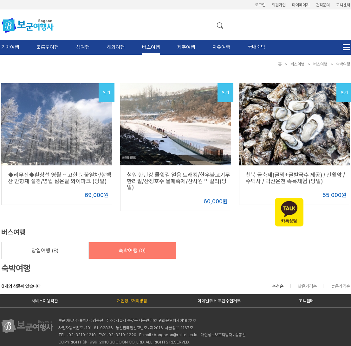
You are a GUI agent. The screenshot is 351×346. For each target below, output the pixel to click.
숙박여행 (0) (132, 250)
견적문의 (323, 5)
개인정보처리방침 (132, 300)
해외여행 (116, 47)
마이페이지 (300, 5)
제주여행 (186, 47)
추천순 (277, 286)
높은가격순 (340, 286)
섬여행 (82, 47)
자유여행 (221, 47)
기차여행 (10, 47)
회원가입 (279, 5)
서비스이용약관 (44, 300)
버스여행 (151, 47)
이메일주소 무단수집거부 (219, 300)
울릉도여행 (47, 47)
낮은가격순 (307, 286)
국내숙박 (256, 47)
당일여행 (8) (45, 250)
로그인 (260, 5)
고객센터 (343, 5)
